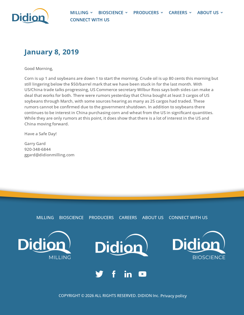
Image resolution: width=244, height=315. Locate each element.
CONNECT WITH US (89, 20)
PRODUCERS (146, 13)
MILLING (79, 13)
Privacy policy (173, 295)
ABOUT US (208, 13)
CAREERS (178, 13)
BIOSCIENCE (110, 13)
